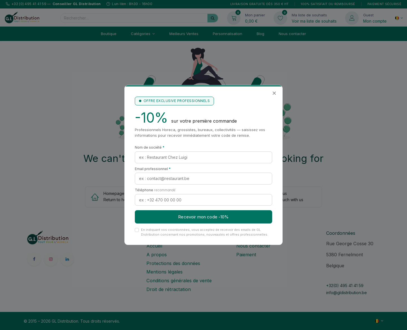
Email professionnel (153, 169)
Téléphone (155, 190)
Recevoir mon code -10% (203, 217)
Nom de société (149, 147)
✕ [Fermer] (274, 93)
